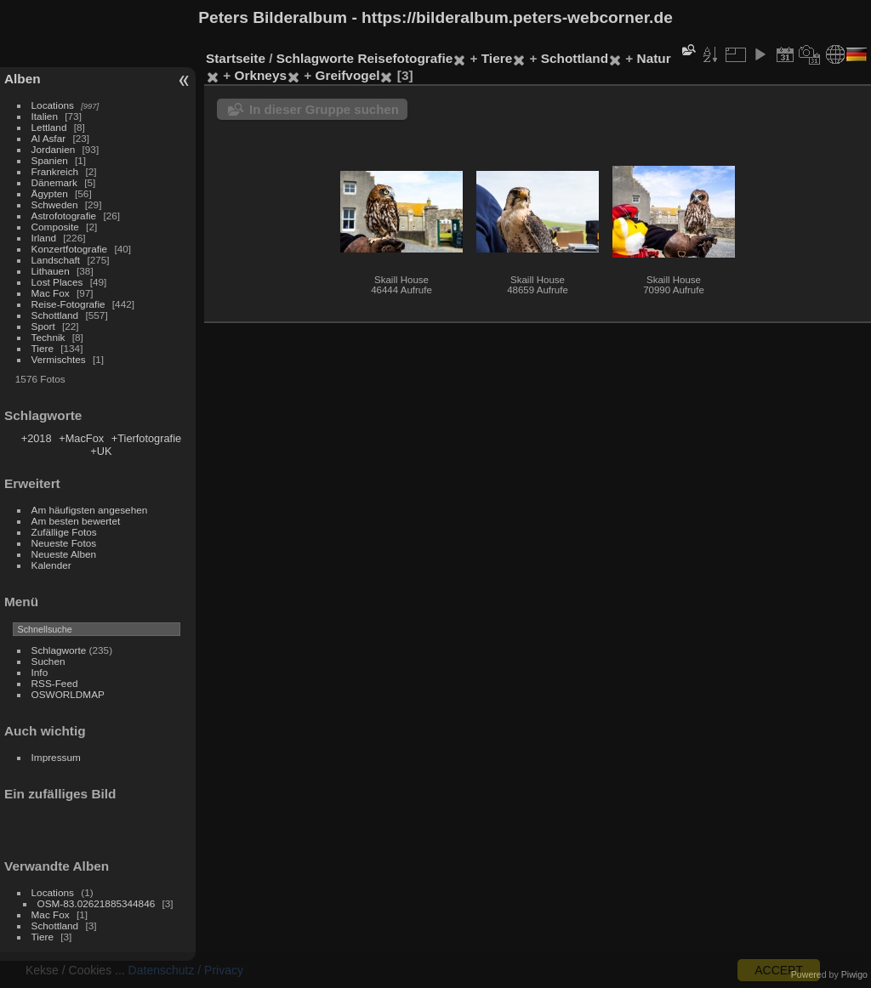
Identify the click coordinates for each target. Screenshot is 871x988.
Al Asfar (48, 138)
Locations (52, 105)
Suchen (48, 661)
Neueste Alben (64, 553)
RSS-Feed (54, 683)
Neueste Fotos (64, 542)
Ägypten (49, 193)
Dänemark (54, 182)
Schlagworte (59, 650)
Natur (654, 58)
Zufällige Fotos (64, 531)
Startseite (235, 58)
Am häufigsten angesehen (89, 509)
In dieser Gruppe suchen (324, 109)
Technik (48, 337)
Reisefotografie (405, 58)
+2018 (36, 438)
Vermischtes (58, 359)
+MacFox (81, 438)
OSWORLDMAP (68, 694)
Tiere (42, 348)
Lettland (49, 127)
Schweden (54, 204)
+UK (100, 451)
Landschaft (56, 259)
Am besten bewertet (76, 520)
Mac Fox (50, 292)
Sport (43, 326)
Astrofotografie (64, 215)
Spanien (49, 160)
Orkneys (261, 75)
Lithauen (50, 270)
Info (39, 672)
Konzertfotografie (69, 248)
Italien (44, 116)
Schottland (55, 315)
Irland (43, 237)
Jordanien (53, 149)
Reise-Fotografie (68, 303)
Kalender (51, 565)
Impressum (56, 757)
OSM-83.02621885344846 (96, 903)
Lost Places (57, 281)
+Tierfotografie (146, 438)
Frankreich (55, 171)
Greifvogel (348, 75)
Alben (22, 78)
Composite (55, 226)
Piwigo (854, 974)
